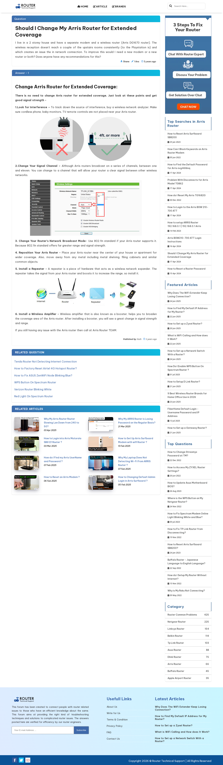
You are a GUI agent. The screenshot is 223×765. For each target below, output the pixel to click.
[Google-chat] (188, 65)
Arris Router (174, 664)
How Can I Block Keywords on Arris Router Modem (188, 153)
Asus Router (174, 649)
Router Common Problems (182, 614)
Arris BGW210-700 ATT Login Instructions (188, 242)
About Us (112, 706)
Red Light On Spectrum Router (33, 394)
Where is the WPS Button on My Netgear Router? (188, 502)
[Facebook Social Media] (14, 760)
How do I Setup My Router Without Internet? (188, 579)
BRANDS (119, 6)
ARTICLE (100, 6)
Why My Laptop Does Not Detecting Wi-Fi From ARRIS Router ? (134, 459)
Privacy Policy (115, 726)
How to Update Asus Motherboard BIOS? (188, 487)
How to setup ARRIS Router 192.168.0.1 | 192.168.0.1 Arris (188, 227)
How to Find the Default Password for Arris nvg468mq (188, 169)
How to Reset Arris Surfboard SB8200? (188, 549)
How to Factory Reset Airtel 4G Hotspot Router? (45, 368)
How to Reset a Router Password (186, 271)
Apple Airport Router (179, 678)
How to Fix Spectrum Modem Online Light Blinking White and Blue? (188, 518)
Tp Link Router (176, 642)
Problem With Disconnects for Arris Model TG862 (188, 184)
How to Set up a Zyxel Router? (185, 326)
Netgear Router (177, 621)
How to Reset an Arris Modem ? (62, 474)
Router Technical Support (168, 761)
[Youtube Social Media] (27, 760)
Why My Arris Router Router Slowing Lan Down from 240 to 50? (61, 420)
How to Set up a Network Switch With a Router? (188, 355)
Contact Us (113, 738)
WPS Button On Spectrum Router (35, 381)
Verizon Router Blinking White (33, 387)
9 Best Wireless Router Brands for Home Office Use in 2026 (188, 398)
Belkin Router (175, 635)
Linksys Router (176, 628)
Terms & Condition (117, 719)
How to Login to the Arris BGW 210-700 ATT (188, 211)
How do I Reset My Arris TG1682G (186, 198)
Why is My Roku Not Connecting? (186, 593)
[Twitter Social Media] (21, 760)
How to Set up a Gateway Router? (187, 430)
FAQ (109, 732)
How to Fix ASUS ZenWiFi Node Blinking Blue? (43, 374)
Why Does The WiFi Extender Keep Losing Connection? (188, 297)
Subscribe (81, 730)
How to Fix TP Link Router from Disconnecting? (188, 533)
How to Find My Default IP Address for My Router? (188, 312)
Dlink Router (174, 657)
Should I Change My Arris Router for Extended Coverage (188, 258)
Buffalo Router (176, 671)
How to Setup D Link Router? (184, 384)
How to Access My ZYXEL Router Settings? (188, 472)
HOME (82, 6)
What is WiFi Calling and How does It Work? (188, 340)
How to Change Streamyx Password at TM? (188, 456)
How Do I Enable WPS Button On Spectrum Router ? (188, 370)
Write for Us (113, 713)
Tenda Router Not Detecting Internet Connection (45, 361)
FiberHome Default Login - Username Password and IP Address (188, 415)
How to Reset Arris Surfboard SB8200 (188, 138)
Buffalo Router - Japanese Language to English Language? (188, 564)
